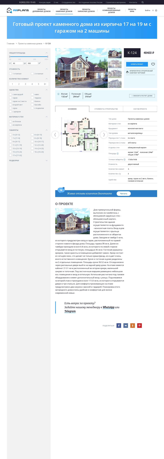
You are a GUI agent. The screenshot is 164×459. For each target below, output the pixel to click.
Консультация (44, 2)
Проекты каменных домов (64, 10)
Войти (147, 10)
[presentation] (55, 134)
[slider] (9, 57)
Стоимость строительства (106, 109)
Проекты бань (132, 10)
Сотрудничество (68, 2)
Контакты (133, 2)
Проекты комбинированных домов (111, 10)
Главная (11, 43)
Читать (123, 193)
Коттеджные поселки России (90, 2)
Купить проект (137, 64)
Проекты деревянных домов (41, 10)
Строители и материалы (116, 2)
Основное (72, 109)
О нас (56, 2)
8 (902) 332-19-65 (27, 2)
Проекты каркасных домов (86, 10)
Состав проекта (140, 109)
